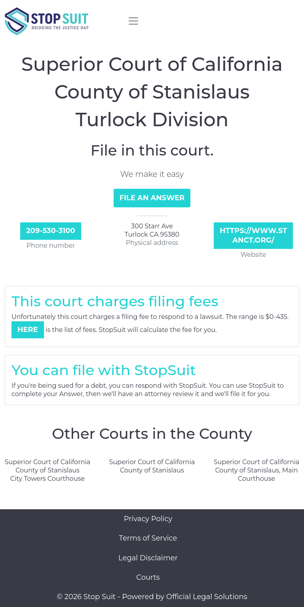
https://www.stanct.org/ (253, 235)
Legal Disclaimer (148, 558)
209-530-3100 (50, 230)
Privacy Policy (148, 518)
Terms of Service (148, 538)
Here (27, 329)
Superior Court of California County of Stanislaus (152, 466)
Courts (148, 577)
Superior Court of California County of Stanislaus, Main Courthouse (257, 470)
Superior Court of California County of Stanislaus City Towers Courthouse (48, 470)
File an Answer (152, 197)
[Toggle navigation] (133, 20)
